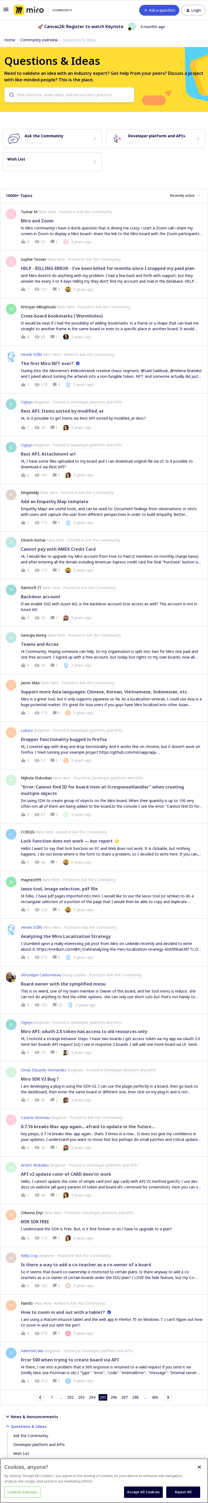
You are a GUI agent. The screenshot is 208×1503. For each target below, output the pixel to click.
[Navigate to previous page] (40, 1397)
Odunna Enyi (32, 1212)
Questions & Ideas (25, 1426)
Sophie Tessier (33, 259)
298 (135, 1397)
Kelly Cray (29, 1255)
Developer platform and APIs (39, 1444)
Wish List (21, 1453)
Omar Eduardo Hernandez (44, 1070)
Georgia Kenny (34, 635)
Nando (27, 1303)
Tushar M (29, 211)
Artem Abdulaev (35, 1165)
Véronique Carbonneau (41, 974)
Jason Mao (30, 682)
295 (103, 1397)
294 (92, 1397)
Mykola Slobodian (36, 777)
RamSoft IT (31, 587)
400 (155, 1397)
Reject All (183, 1491)
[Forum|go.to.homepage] (43, 10)
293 (81, 1397)
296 (113, 1397)
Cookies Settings (22, 1491)
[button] (6, 11)
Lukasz (27, 730)
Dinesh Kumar (33, 540)
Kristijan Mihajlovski (38, 306)
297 (124, 1397)
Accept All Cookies (143, 1491)
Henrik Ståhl (31, 354)
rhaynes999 (31, 879)
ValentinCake (32, 1350)
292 (70, 1397)
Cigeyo (27, 402)
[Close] (199, 1467)
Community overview (39, 39)
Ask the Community (30, 1435)
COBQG (28, 831)
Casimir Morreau (35, 1117)
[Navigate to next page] (168, 1397)
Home (9, 39)
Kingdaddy (30, 492)
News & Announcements (31, 1416)
